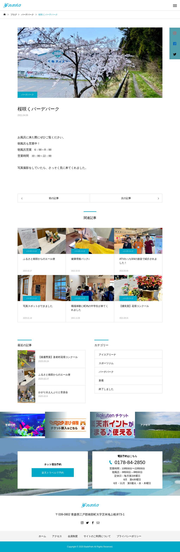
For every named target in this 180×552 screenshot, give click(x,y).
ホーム (42, 536)
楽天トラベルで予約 (53, 472)
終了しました (106, 389)
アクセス (57, 536)
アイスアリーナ (107, 354)
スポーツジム (106, 363)
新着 (101, 380)
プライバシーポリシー (129, 536)
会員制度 (73, 536)
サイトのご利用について (97, 536)
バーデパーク (27, 94)
